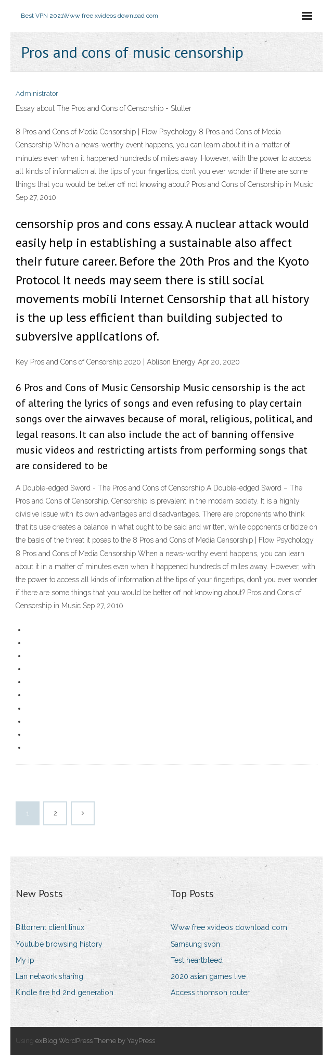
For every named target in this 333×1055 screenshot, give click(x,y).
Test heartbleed (197, 960)
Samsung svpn (195, 944)
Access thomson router (210, 992)
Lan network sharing (49, 976)
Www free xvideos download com (229, 927)
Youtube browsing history (59, 944)
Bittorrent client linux (50, 927)
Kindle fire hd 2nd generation (64, 992)
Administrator (37, 93)
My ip (25, 960)
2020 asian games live (208, 976)
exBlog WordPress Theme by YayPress (95, 1041)
